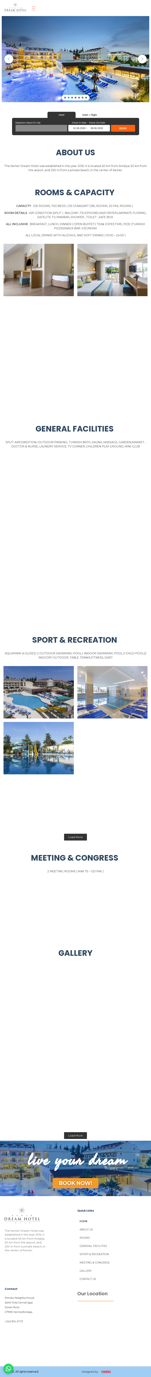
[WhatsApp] (8, 1369)
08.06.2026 (97, 128)
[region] (75, 59)
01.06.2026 (79, 128)
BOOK (123, 128)
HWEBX (106, 1372)
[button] (8, 59)
